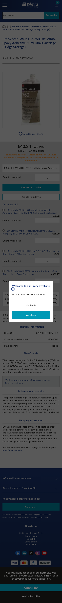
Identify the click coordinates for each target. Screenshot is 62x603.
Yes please (31, 315)
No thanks (31, 305)
